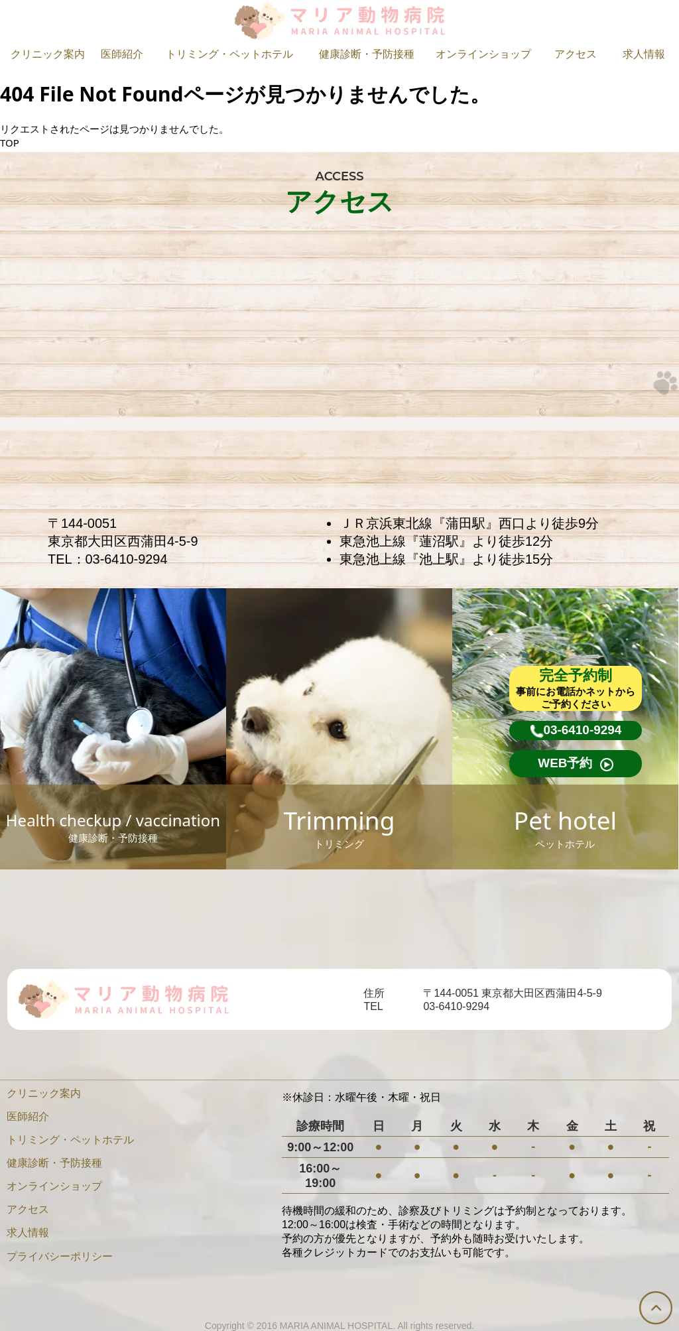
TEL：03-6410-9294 (107, 559)
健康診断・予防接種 (366, 54)
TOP (9, 142)
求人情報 (644, 54)
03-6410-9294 (456, 1006)
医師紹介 (122, 54)
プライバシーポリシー (60, 1256)
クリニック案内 (48, 54)
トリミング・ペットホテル (229, 54)
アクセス (575, 54)
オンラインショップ (483, 54)
